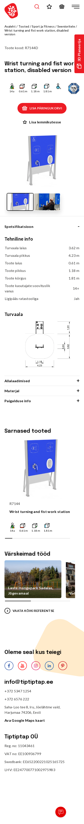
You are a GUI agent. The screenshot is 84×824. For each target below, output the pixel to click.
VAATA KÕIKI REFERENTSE (29, 611)
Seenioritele (66, 26)
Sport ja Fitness (43, 26)
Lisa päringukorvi (42, 108)
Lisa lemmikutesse (42, 122)
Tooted (23, 26)
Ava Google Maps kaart (24, 720)
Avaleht (10, 26)
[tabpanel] (42, 306)
